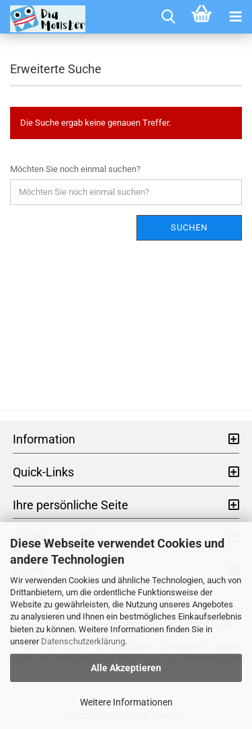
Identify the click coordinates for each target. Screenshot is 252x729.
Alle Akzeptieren (126, 667)
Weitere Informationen (126, 702)
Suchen (189, 227)
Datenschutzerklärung (83, 641)
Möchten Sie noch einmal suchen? (75, 169)
